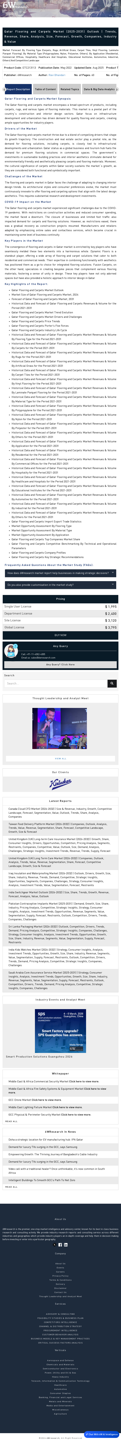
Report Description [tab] (18, 89)
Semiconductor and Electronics (60, 1369)
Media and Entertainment (61, 1406)
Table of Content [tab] (45, 89)
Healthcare (60, 1385)
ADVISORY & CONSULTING (60, 1314)
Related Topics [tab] (70, 89)
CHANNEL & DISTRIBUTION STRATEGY (60, 1327)
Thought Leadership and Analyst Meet (60, 1297)
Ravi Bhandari (57, 75)
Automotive (60, 1389)
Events (60, 1268)
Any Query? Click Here (60, 665)
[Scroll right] (117, 89)
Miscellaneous (60, 1410)
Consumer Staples (60, 1393)
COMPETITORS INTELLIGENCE (60, 1322)
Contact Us (60, 1292)
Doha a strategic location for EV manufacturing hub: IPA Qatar (46, 1139)
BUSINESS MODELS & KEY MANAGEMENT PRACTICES (60, 1339)
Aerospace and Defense (60, 1361)
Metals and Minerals (60, 1402)
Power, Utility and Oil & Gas (60, 1373)
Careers (60, 1272)
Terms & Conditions (60, 1280)
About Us (60, 1264)
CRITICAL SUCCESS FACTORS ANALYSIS (60, 1343)
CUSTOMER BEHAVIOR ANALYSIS (60, 1335)
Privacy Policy (60, 1276)
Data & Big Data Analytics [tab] (99, 89)
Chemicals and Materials (61, 1365)
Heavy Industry (60, 1377)
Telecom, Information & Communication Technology (60, 1381)
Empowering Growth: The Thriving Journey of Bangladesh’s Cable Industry (53, 1154)
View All (61, 759)
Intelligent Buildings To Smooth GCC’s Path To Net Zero (42, 1180)
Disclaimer (60, 1288)
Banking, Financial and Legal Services (60, 1398)
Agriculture (60, 1414)
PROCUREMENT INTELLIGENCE (60, 1331)
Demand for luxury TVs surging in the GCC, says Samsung (43, 1147)
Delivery (60, 1284)
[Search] (109, 5)
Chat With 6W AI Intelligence (102, 1434)
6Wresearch (53, 1438)
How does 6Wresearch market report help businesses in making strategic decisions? (60, 573)
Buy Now (60, 635)
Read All (11, 1122)
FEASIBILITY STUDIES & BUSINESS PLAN (60, 1318)
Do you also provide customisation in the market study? (60, 584)
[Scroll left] (4, 89)
